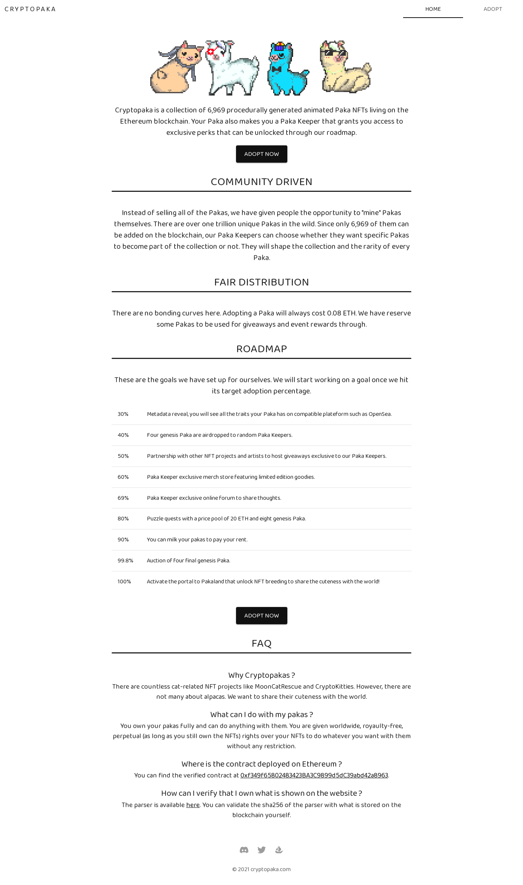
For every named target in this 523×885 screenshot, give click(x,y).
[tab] (433, 9)
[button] (261, 154)
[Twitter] (261, 850)
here (193, 805)
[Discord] (244, 850)
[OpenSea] (279, 850)
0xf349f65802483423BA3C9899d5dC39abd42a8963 (314, 775)
